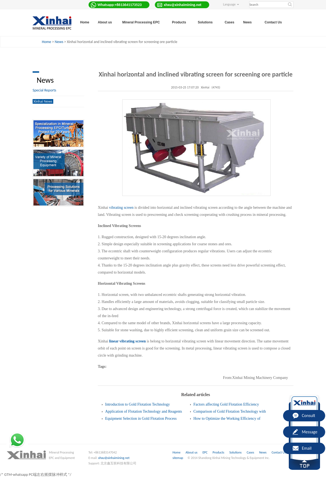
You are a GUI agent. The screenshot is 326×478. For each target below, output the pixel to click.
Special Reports (44, 90)
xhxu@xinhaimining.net (114, 458)
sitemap (178, 458)
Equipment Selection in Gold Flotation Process (141, 418)
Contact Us (273, 22)
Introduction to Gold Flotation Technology (137, 404)
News (59, 41)
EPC (205, 452)
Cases (229, 22)
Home (84, 22)
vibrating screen (121, 208)
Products (219, 452)
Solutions (235, 452)
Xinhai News (42, 101)
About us (192, 452)
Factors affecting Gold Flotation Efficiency (226, 404)
